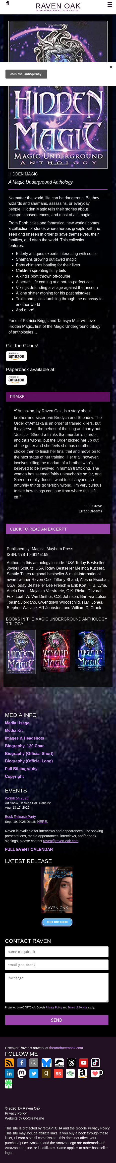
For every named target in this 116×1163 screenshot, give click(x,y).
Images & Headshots (24, 738)
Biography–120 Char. (25, 746)
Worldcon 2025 (16, 798)
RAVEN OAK (58, 6)
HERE (42, 822)
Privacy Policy (54, 1007)
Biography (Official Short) (29, 753)
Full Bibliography (21, 769)
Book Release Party (20, 817)
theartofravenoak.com (66, 1048)
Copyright (14, 776)
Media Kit (14, 730)
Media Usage (17, 723)
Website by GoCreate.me (24, 1118)
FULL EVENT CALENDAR (29, 849)
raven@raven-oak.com (60, 841)
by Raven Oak (29, 1108)
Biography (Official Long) (29, 761)
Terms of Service (77, 1007)
